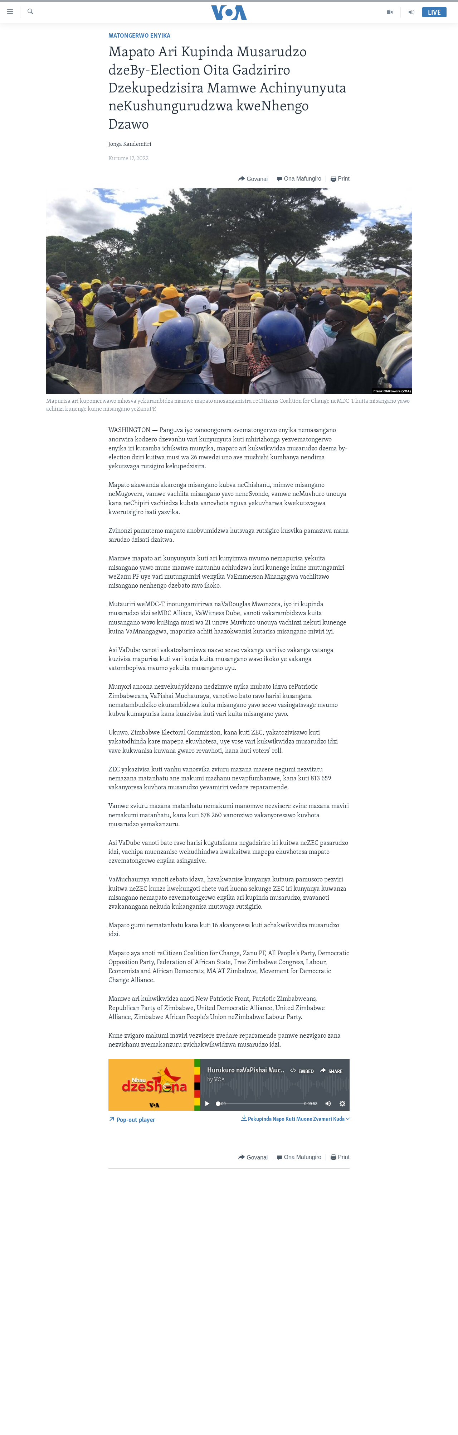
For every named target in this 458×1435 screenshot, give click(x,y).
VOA (219, 1080)
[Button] (253, 179)
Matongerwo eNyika (139, 36)
